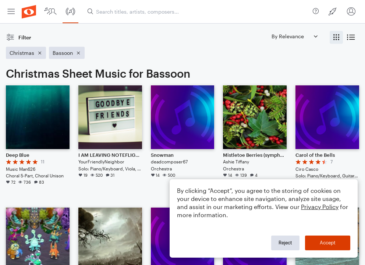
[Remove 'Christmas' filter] (26, 53)
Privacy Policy (320, 206)
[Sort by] (294, 36)
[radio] (336, 37)
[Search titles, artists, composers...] (198, 11)
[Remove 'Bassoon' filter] (67, 53)
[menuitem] (11, 11)
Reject (285, 242)
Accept (328, 242)
